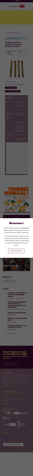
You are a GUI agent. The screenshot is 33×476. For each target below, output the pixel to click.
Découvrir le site (16, 251)
